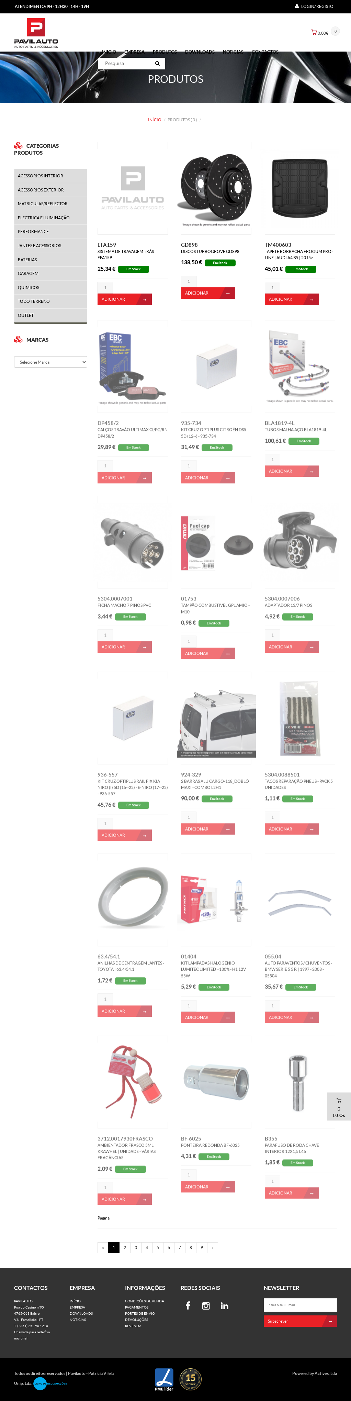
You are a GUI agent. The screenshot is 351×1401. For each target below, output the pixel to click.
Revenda (133, 1326)
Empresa (134, 52)
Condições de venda (144, 1301)
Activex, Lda (326, 1373)
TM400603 (278, 245)
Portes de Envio (140, 1313)
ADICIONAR (127, 299)
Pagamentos (136, 1307)
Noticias (233, 52)
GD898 (189, 245)
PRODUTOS (165, 52)
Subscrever (302, 1321)
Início (109, 52)
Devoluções (136, 1320)
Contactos (265, 52)
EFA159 (107, 245)
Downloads (200, 52)
